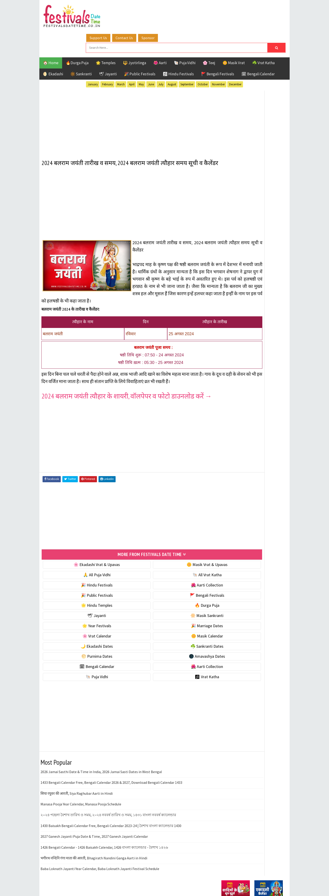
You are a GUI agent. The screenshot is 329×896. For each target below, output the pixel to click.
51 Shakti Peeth (234, 450)
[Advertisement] (126, 95)
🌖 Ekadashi (53, 48)
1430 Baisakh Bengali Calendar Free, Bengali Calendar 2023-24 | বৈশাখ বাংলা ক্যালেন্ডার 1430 (110, 820)
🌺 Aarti (160, 37)
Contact (226, 608)
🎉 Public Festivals (139, 48)
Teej (225, 498)
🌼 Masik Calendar (169, 631)
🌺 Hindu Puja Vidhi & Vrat (243, 302)
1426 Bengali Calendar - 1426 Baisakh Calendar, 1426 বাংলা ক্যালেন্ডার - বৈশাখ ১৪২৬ (104, 842)
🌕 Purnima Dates (84, 651)
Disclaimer (228, 616)
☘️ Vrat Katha (263, 37)
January (93, 59)
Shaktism (253, 490)
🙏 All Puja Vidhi (84, 569)
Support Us (133, 10)
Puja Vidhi (264, 482)
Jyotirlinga (231, 474)
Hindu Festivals (235, 466)
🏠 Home (50, 37)
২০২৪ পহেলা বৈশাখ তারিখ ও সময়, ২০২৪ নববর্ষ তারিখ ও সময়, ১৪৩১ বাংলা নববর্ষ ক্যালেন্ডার (108, 809)
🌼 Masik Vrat (234, 37)
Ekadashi (265, 458)
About (224, 601)
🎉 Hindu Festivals (84, 580)
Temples (242, 498)
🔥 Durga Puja (169, 600)
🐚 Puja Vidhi (184, 37)
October (203, 59)
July (160, 59)
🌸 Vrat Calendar (84, 631)
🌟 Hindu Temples (84, 600)
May (141, 59)
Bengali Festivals (236, 458)
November (218, 59)
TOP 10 (272, 490)
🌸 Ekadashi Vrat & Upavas (84, 559)
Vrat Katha (264, 498)
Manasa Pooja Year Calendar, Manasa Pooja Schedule (80, 799)
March (121, 59)
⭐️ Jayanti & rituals (237, 293)
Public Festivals (235, 482)
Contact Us (159, 10)
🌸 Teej (209, 37)
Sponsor (183, 10)
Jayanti (261, 466)
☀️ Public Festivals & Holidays (246, 312)
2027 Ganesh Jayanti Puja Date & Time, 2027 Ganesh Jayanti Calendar (94, 831)
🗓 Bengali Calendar (258, 48)
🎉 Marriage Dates (169, 620)
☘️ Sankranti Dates (169, 641)
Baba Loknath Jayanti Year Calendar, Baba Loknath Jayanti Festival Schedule (99, 863)
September (186, 59)
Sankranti (230, 490)
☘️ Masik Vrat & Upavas (240, 283)
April (131, 59)
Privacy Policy (231, 624)
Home (224, 593)
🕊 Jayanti (108, 48)
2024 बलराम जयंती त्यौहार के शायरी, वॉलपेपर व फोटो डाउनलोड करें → (127, 392)
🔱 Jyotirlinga (134, 37)
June (151, 59)
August (172, 59)
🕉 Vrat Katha (169, 671)
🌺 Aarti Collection (169, 580)
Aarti (258, 450)
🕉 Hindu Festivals (178, 48)
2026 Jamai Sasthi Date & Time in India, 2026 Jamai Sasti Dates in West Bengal (101, 766)
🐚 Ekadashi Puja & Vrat (241, 274)
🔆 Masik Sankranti (169, 610)
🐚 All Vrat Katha (169, 569)
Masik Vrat (257, 474)
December (235, 59)
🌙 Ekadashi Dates (84, 641)
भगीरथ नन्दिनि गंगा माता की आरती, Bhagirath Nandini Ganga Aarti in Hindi (93, 853)
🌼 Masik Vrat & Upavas (169, 559)
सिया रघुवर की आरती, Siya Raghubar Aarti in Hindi (76, 788)
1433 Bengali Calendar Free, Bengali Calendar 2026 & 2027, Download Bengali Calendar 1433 (111, 777)
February (107, 59)
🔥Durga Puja (77, 37)
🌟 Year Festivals (84, 620)
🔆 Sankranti (81, 48)
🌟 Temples (106, 37)
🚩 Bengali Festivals (217, 48)
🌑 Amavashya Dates (169, 651)
